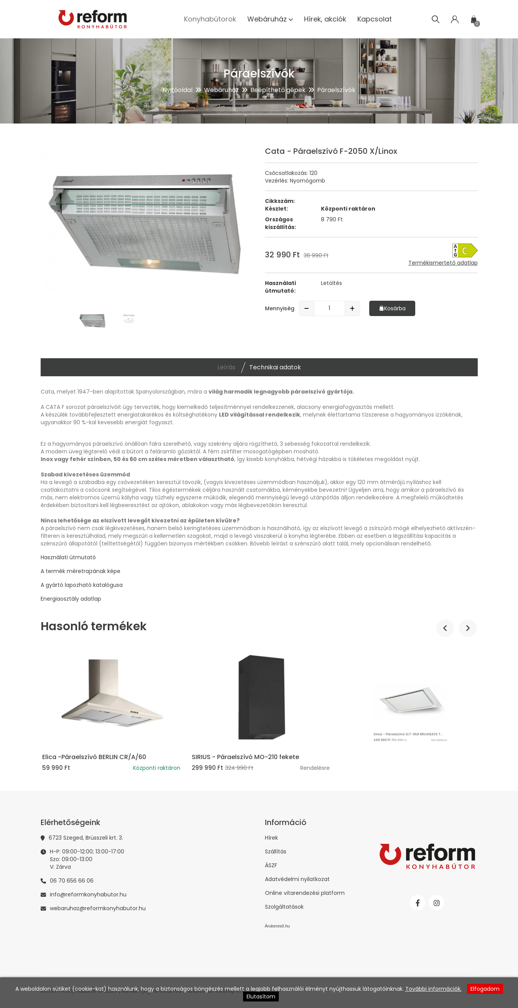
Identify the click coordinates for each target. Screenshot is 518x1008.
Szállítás (275, 851)
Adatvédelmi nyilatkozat (297, 879)
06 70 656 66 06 (72, 880)
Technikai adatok (275, 367)
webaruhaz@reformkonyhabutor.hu (98, 908)
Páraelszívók (336, 90)
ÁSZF (271, 865)
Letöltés (331, 283)
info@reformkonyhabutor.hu (88, 894)
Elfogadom (485, 989)
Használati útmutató (68, 557)
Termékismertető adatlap (443, 263)
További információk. (433, 989)
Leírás (226, 367)
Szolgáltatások (284, 907)
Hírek (271, 838)
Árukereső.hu (277, 926)
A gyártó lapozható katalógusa (82, 585)
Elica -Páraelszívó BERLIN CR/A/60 (242, 757)
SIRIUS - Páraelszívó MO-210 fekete (393, 757)
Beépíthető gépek (278, 90)
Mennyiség (279, 308)
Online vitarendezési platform (305, 893)
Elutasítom (261, 996)
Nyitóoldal (177, 90)
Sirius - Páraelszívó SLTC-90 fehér (93, 757)
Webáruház (221, 90)
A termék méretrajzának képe (80, 571)
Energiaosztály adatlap (71, 599)
